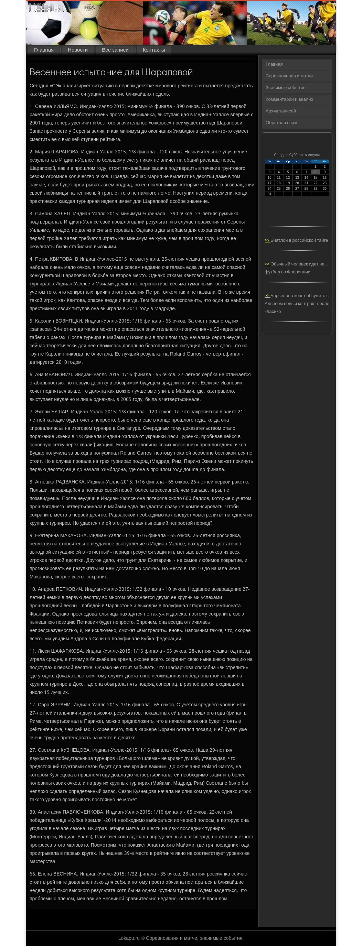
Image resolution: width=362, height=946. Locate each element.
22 (315, 183)
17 (270, 183)
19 (288, 183)
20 (297, 183)
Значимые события (285, 88)
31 (270, 194)
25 (278, 189)
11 (278, 178)
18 (278, 183)
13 (297, 178)
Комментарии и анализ (289, 100)
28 (306, 189)
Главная (44, 50)
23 (325, 183)
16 (325, 178)
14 (306, 178)
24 (270, 189)
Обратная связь (282, 123)
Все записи (115, 50)
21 (306, 183)
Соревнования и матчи (289, 76)
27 (297, 189)
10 (270, 178)
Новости (78, 50)
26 (288, 189)
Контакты (154, 50)
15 (315, 178)
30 (325, 189)
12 (288, 178)
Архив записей (281, 111)
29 (315, 189)
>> (267, 240)
